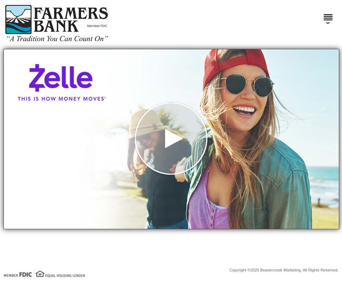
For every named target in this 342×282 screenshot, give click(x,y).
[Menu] (327, 14)
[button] (171, 139)
